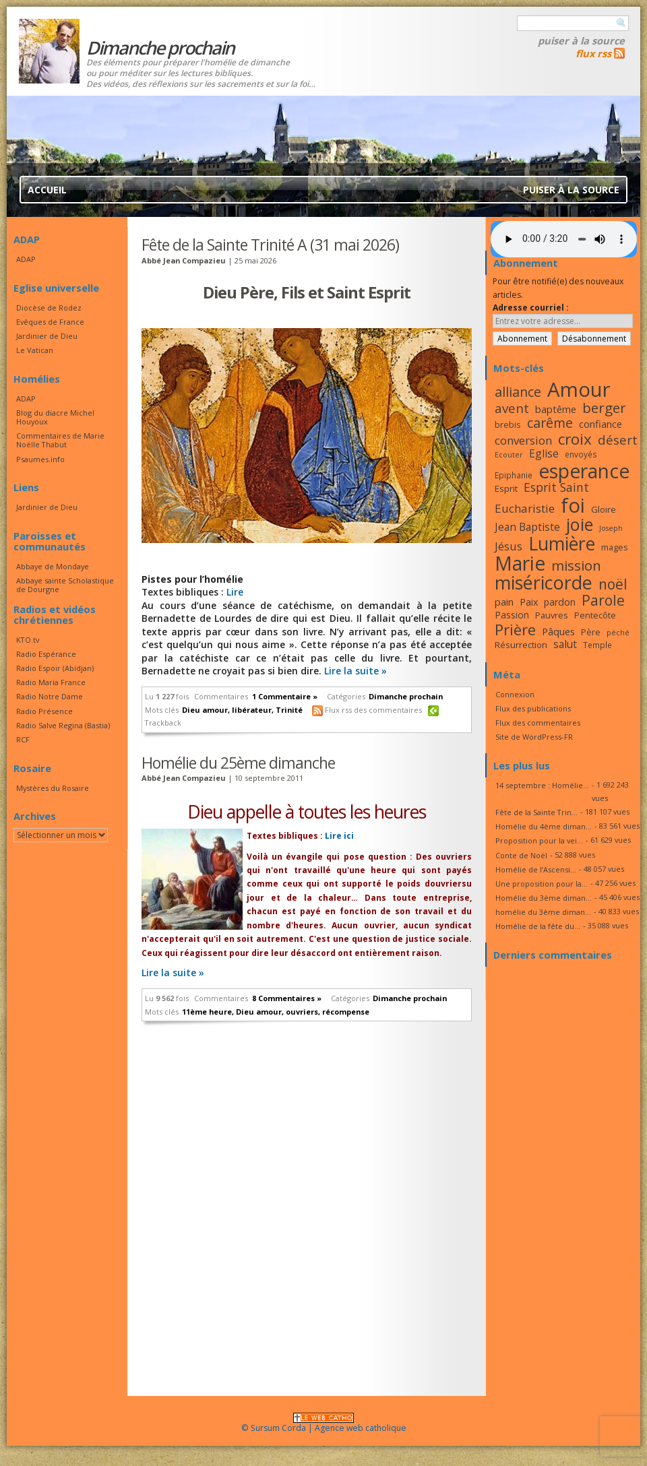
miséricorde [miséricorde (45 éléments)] (543, 582)
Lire (234, 591)
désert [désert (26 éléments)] (618, 439)
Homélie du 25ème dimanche (238, 762)
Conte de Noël (521, 855)
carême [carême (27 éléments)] (550, 423)
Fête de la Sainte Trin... (536, 812)
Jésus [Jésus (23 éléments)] (508, 546)
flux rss (593, 53)
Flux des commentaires (537, 723)
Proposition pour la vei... (539, 840)
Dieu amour (205, 710)
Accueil (47, 189)
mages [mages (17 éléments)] (614, 547)
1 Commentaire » (284, 696)
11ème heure (207, 1012)
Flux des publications (533, 708)
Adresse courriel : (531, 307)
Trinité (289, 710)
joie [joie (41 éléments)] (579, 524)
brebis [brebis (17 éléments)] (508, 424)
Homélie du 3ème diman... (543, 898)
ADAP (26, 259)
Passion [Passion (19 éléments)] (512, 614)
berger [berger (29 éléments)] (604, 407)
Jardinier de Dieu (47, 336)
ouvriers (302, 1012)
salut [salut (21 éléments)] (565, 644)
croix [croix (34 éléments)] (575, 438)
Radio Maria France (51, 682)
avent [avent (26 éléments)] (512, 408)
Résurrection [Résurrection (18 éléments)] (521, 645)
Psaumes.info (40, 459)
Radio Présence (44, 711)
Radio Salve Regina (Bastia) (63, 725)
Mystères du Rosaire (52, 788)
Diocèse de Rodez (49, 307)
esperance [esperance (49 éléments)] (583, 471)
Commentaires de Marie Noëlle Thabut (60, 440)
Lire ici (338, 835)
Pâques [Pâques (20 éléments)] (558, 631)
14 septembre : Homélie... (542, 785)
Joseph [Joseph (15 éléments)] (611, 528)
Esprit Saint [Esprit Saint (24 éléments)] (556, 487)
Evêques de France (50, 322)
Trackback (163, 723)
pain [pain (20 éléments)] (504, 601)
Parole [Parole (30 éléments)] (603, 600)
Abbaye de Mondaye (52, 566)
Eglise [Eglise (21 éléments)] (544, 453)
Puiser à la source (581, 40)
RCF (23, 739)
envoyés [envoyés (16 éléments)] (581, 454)
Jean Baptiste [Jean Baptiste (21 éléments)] (527, 526)
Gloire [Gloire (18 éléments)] (603, 509)
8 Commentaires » (286, 998)
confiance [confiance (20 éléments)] (600, 424)
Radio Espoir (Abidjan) (55, 668)
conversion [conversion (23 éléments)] (523, 440)
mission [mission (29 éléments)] (576, 565)
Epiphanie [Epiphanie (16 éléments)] (513, 475)
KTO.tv (27, 640)
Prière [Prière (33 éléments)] (515, 629)
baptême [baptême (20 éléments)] (555, 409)
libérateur (252, 710)
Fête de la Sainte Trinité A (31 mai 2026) (270, 244)
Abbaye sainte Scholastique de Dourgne (65, 584)
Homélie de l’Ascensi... (535, 869)
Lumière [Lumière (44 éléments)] (561, 544)
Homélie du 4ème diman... (543, 826)
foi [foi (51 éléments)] (573, 505)
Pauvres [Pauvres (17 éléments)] (551, 615)
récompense (345, 1012)
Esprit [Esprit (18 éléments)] (506, 488)
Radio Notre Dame (49, 696)
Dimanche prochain (406, 696)
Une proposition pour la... (541, 884)
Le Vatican (34, 350)
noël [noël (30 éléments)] (612, 584)
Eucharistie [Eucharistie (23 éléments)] (525, 508)
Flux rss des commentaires (373, 710)
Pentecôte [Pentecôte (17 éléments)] (595, 615)
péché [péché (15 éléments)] (618, 632)
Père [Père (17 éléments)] (590, 632)
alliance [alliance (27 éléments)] (518, 392)
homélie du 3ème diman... (543, 912)
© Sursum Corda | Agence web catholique (323, 1424)
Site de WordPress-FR (534, 737)
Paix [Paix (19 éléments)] (529, 602)
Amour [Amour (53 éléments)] (579, 389)
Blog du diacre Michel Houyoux (55, 417)
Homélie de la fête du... (537, 926)
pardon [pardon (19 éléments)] (560, 602)
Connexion (514, 694)
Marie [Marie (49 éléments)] (520, 563)
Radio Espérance (46, 654)
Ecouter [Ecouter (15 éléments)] (509, 454)
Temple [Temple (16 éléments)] (597, 644)
